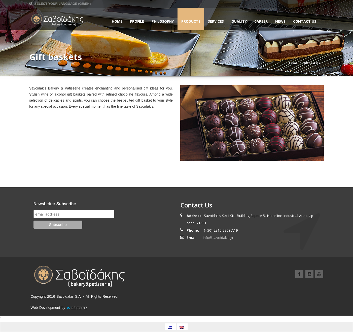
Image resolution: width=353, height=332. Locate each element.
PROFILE (137, 21)
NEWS (280, 21)
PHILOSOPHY (163, 21)
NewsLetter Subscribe (54, 204)
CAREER (261, 21)
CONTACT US (304, 21)
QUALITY (239, 21)
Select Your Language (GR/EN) (60, 4)
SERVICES (216, 21)
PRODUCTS (190, 21)
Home (117, 21)
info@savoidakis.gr (218, 237)
